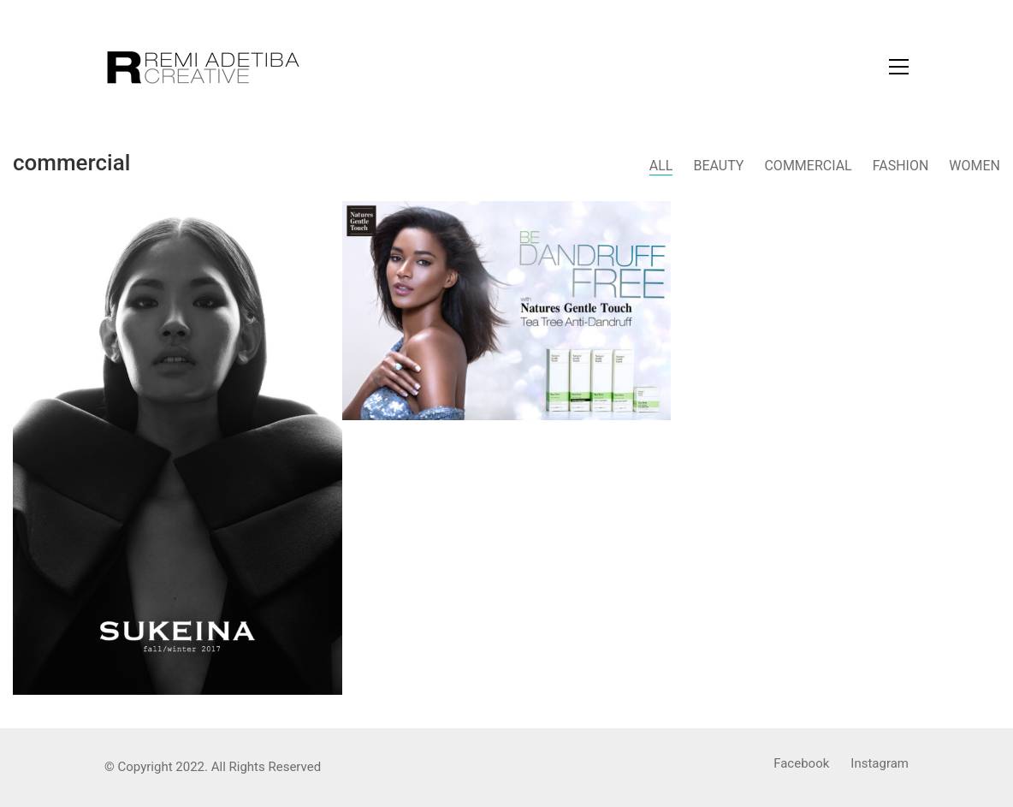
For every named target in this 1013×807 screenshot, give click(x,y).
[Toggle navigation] (899, 67)
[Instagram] (879, 764)
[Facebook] (801, 764)
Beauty (718, 165)
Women (974, 165)
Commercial (807, 165)
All (661, 165)
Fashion (901, 165)
